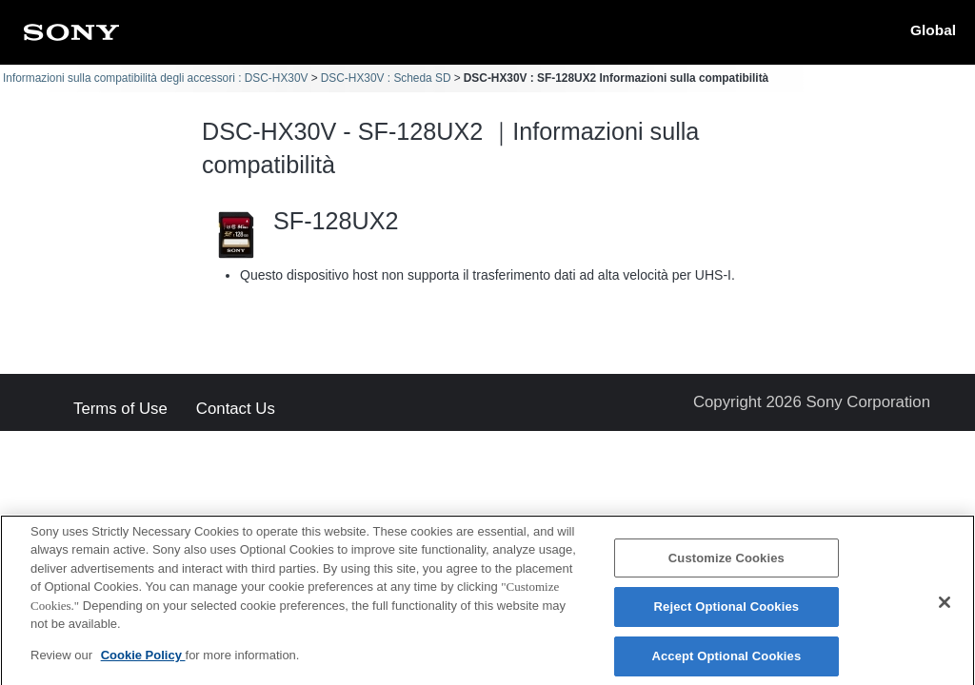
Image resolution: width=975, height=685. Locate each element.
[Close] (944, 609)
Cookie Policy (143, 661)
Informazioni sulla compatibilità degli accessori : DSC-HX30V (155, 78)
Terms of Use (120, 409)
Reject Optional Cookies (727, 613)
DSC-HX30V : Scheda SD (386, 78)
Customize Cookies (726, 564)
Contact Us (235, 409)
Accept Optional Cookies (726, 662)
